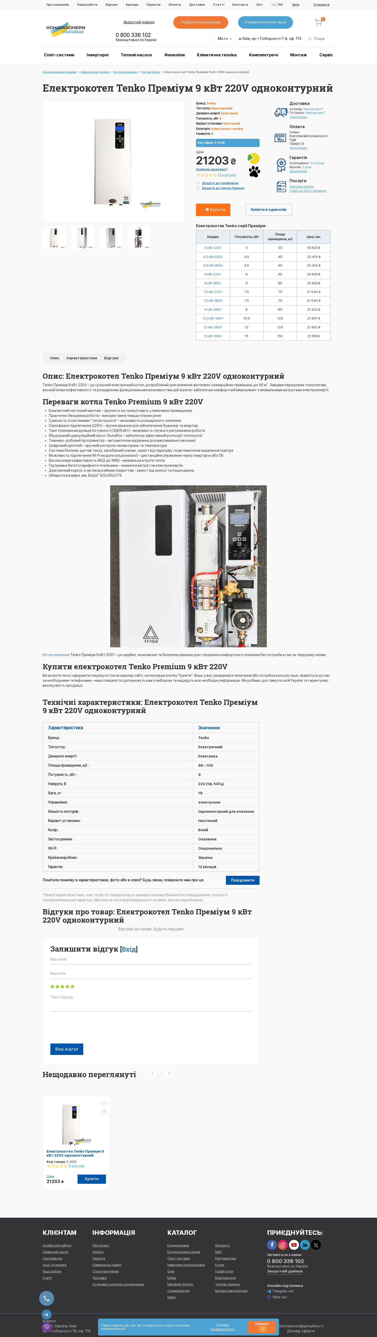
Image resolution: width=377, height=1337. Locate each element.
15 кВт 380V (213, 340)
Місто (225, 39)
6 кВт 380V (213, 285)
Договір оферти (301, 1330)
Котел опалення (56, 659)
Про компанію (57, 4)
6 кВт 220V (213, 276)
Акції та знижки (55, 1263)
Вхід (295, 4)
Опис (55, 363)
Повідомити (242, 885)
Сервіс (326, 55)
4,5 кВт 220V (213, 257)
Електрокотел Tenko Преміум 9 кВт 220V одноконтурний (75, 1158)
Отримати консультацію (267, 22)
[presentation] (88, 1034)
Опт (259, 4)
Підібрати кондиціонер (202, 22)
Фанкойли (174, 55)
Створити (321, 4)
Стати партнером (106, 1270)
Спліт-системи (59, 55)
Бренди (132, 4)
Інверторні (97, 55)
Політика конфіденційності (301, 1325)
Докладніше (298, 117)
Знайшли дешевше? (212, 169)
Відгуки (112, 4)
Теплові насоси (136, 55)
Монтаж (298, 55)
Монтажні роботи (301, 186)
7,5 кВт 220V (212, 294)
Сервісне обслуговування (307, 191)
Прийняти (262, 1327)
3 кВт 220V (213, 248)
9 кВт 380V (213, 313)
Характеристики (82, 363)
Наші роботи (87, 4)
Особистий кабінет (57, 1244)
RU (281, 4)
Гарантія (153, 4)
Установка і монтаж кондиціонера (118, 1283)
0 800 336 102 (133, 35)
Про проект (101, 1244)
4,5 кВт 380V (213, 267)
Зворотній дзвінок (139, 22)
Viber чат (277, 1296)
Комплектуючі (263, 55)
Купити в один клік (269, 209)
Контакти (240, 4)
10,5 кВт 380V (212, 322)
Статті (218, 4)
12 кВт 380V (213, 331)
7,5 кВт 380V (212, 303)
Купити (214, 209)
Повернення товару (107, 1263)
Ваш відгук (66, 1053)
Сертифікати (52, 1257)
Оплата (175, 4)
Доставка (197, 4)
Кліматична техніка (217, 55)
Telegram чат (280, 1290)
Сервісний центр (55, 1250)
